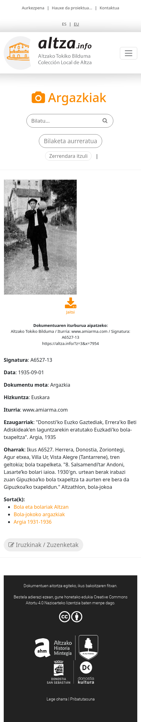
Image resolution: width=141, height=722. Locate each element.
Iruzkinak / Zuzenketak (43, 545)
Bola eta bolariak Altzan (41, 506)
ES (64, 24)
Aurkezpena (33, 8)
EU (76, 24)
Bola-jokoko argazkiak (39, 514)
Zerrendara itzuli (68, 156)
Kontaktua (109, 8)
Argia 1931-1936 (33, 521)
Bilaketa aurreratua (70, 141)
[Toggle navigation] (128, 53)
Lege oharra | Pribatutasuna (71, 699)
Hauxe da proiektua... (72, 8)
